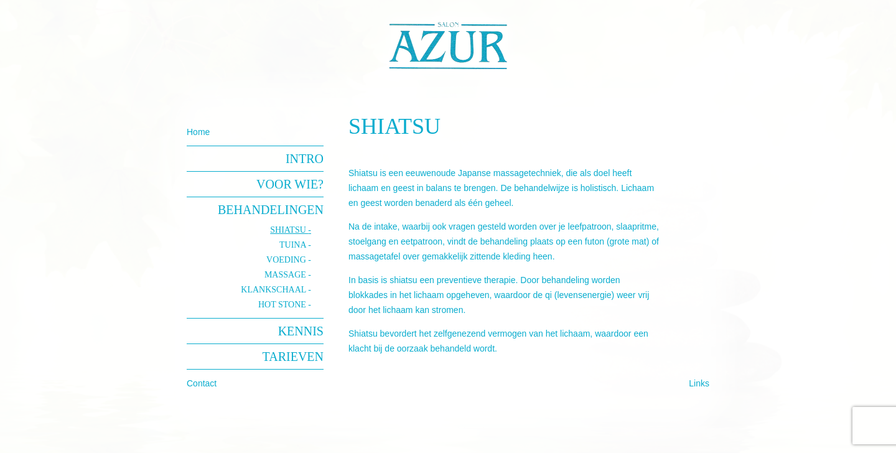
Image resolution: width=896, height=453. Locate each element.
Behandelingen (271, 210)
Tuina (293, 245)
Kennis (301, 331)
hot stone (283, 304)
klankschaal (274, 289)
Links (699, 383)
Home (198, 132)
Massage (286, 274)
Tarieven (293, 356)
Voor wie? (290, 184)
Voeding (287, 259)
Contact (202, 383)
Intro (305, 159)
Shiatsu (289, 230)
